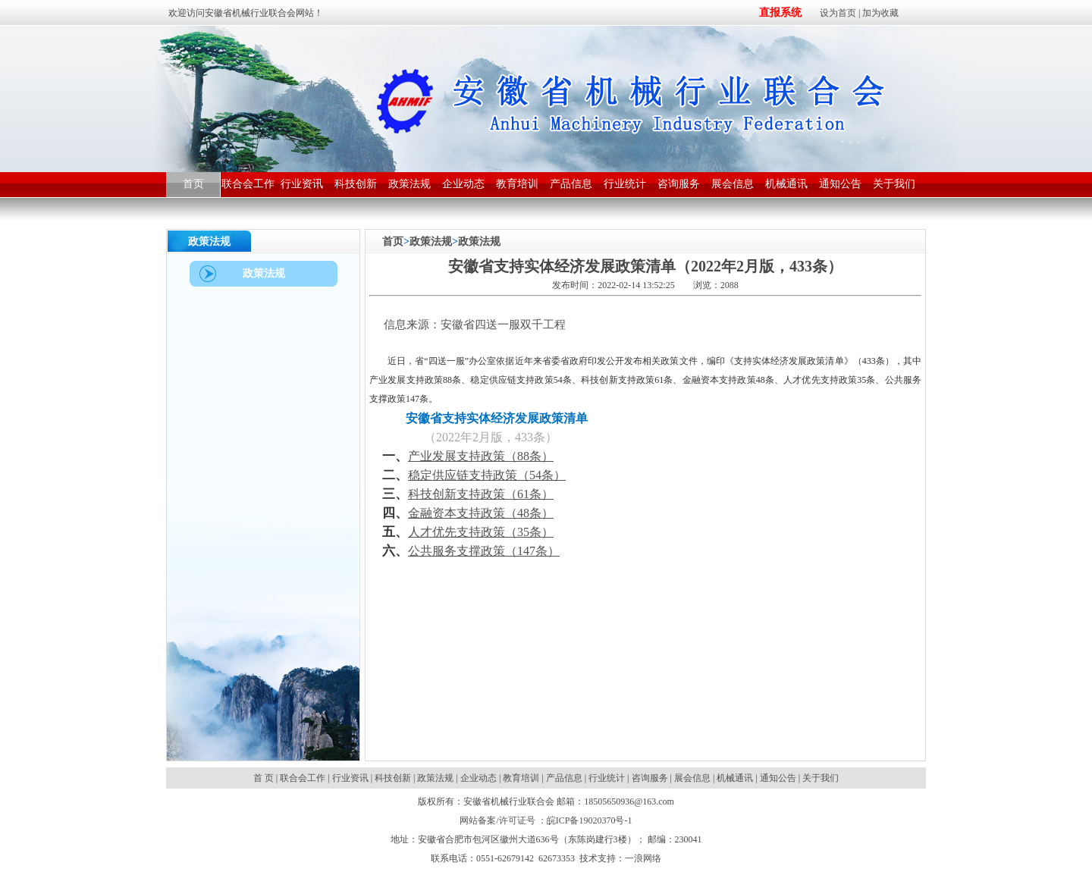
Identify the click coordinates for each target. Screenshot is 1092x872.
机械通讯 (735, 778)
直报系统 (780, 12)
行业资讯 (350, 778)
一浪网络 (643, 858)
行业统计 (606, 778)
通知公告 (778, 778)
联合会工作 (302, 778)
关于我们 (820, 778)
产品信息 (564, 778)
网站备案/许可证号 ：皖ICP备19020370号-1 (546, 820)
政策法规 (431, 241)
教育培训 (521, 778)
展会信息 (692, 778)
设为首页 (838, 13)
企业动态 (478, 778)
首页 (392, 241)
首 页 (264, 778)
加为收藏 (880, 13)
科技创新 (393, 778)
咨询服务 (650, 778)
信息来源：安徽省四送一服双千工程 (467, 324)
